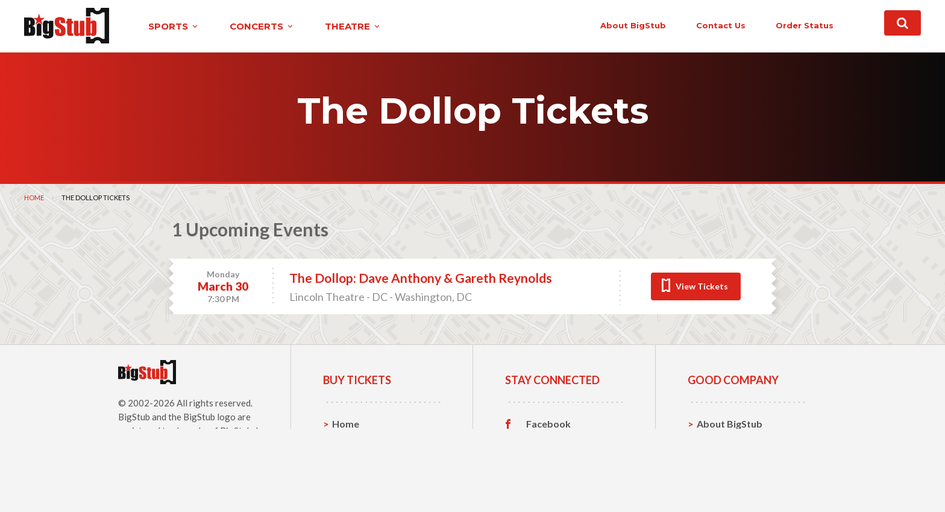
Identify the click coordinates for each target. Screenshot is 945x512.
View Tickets (702, 286)
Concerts (353, 461)
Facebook (548, 424)
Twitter (543, 442)
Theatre (350, 479)
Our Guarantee (731, 479)
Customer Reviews (568, 480)
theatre (353, 26)
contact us (721, 25)
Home (34, 197)
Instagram (549, 461)
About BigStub (633, 25)
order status (805, 25)
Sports (347, 442)
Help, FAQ (719, 461)
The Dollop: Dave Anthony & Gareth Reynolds (420, 277)
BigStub (134, 416)
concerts (262, 26)
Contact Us (722, 442)
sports (173, 26)
